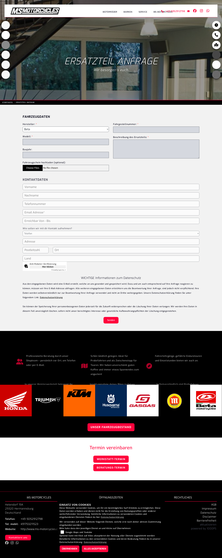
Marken (127, 12)
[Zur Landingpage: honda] (5, 37)
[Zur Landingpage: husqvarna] (5, 57)
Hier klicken (47, 266)
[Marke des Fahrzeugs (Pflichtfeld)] (66, 129)
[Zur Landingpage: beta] (5, 77)
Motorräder (110, 12)
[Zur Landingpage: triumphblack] (5, 27)
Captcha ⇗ (59, 270)
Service (143, 12)
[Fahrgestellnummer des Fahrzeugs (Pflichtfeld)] (156, 130)
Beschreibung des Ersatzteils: (131, 137)
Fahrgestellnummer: (125, 124)
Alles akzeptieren (95, 548)
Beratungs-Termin (111, 467)
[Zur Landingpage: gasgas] (5, 67)
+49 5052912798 (173, 11)
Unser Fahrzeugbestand (111, 427)
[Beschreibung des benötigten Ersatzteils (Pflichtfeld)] (156, 149)
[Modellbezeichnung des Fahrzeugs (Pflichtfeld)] (66, 142)
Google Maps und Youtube (79, 532)
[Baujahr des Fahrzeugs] (66, 155)
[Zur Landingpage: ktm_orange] (5, 47)
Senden (111, 320)
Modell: (27, 136)
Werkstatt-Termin (111, 459)
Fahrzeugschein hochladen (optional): (44, 162)
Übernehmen (69, 548)
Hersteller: (29, 124)
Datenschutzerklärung (51, 297)
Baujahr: (27, 149)
